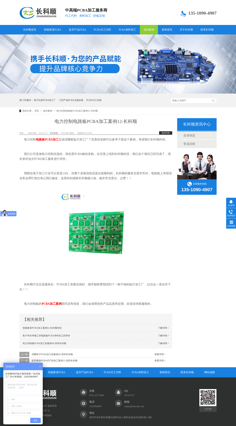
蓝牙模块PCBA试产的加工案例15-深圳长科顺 (54, 360)
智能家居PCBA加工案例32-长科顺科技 (42, 328)
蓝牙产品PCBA (77, 29)
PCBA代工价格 (94, 100)
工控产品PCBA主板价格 (71, 100)
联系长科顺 (207, 29)
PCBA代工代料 (102, 29)
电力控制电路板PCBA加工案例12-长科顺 (77, 111)
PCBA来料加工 (127, 29)
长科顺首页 (29, 29)
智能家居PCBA (52, 29)
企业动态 (189, 135)
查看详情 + (160, 354)
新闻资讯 (167, 29)
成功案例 (149, 29)
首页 (37, 111)
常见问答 (189, 144)
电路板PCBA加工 (85, 133)
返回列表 (166, 133)
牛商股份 (47, 415)
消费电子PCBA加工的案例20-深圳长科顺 (52, 354)
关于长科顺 (186, 29)
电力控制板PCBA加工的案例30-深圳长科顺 (44, 343)
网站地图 (209, 372)
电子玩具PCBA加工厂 (45, 100)
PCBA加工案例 (67, 133)
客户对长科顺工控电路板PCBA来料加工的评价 (46, 335)
